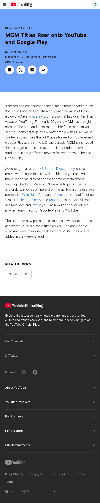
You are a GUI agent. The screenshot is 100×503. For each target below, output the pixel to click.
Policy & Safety (14, 474)
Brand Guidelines (59, 474)
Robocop (56, 200)
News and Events (19, 28)
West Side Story (34, 195)
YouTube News (18, 274)
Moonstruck (62, 195)
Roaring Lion (41, 116)
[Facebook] (35, 372)
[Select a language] (38, 491)
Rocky (36, 205)
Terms (9, 481)
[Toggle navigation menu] (4, 4)
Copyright (36, 474)
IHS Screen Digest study (56, 169)
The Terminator (30, 200)
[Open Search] (94, 4)
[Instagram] (24, 372)
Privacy (80, 474)
